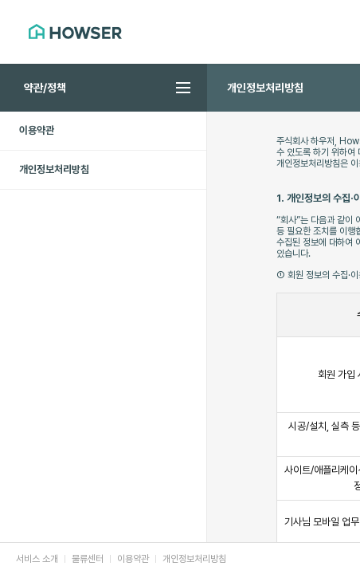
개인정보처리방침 (54, 169)
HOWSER (75, 31)
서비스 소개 (37, 558)
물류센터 (88, 558)
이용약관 (36, 130)
